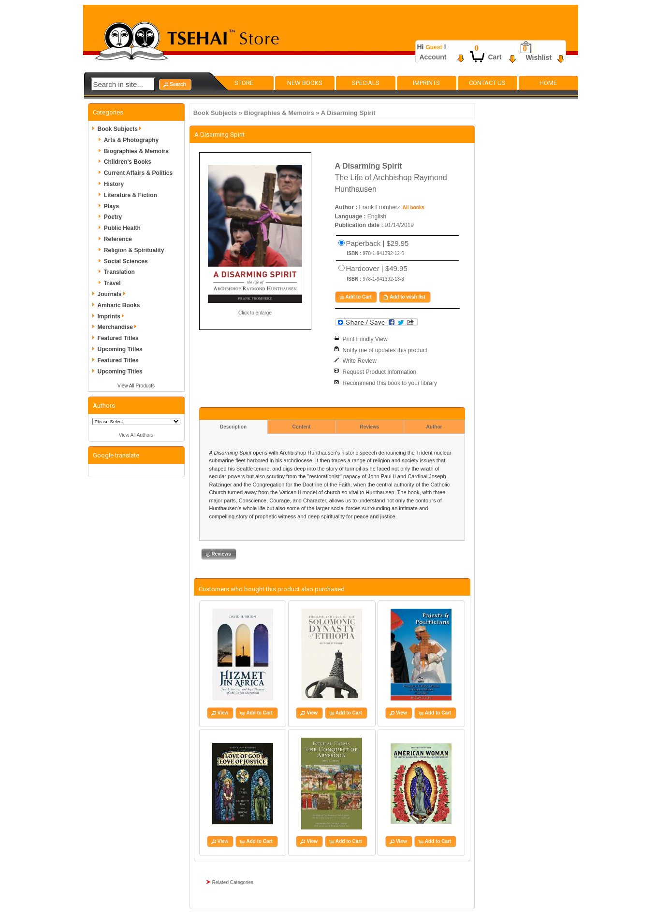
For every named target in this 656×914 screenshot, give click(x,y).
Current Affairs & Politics (138, 173)
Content (301, 426)
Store (243, 82)
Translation (119, 272)
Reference (118, 239)
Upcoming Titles (120, 349)
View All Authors (136, 435)
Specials (365, 82)
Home (548, 82)
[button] (175, 84)
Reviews (369, 426)
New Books (304, 82)
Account (433, 57)
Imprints (426, 82)
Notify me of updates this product (385, 350)
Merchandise (119, 327)
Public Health (122, 228)
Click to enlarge (255, 312)
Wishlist (539, 57)
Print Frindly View (365, 339)
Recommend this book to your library (390, 383)
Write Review (360, 360)
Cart (495, 57)
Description (233, 426)
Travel (112, 283)
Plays (111, 206)
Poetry (113, 217)
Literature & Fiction (130, 195)
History (114, 184)
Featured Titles (118, 338)
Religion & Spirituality (134, 250)
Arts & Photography (131, 140)
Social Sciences (126, 261)
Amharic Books (119, 305)
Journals (113, 294)
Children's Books (127, 161)
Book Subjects (215, 112)
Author (434, 426)
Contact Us (487, 82)
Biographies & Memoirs (279, 112)
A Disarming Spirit (348, 112)
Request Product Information (380, 372)
